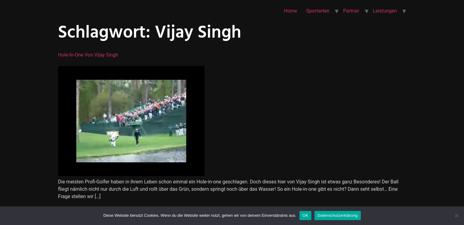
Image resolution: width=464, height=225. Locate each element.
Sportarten (317, 11)
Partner (351, 11)
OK (305, 215)
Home (290, 11)
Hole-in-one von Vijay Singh (88, 55)
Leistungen (385, 11)
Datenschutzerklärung (337, 215)
